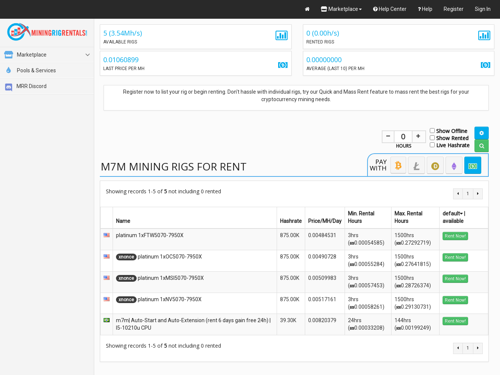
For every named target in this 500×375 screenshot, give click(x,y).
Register (454, 9)
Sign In (483, 9)
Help (425, 9)
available (453, 221)
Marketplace (341, 9)
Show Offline (448, 130)
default (453, 214)
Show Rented (449, 137)
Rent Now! (455, 236)
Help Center (390, 9)
